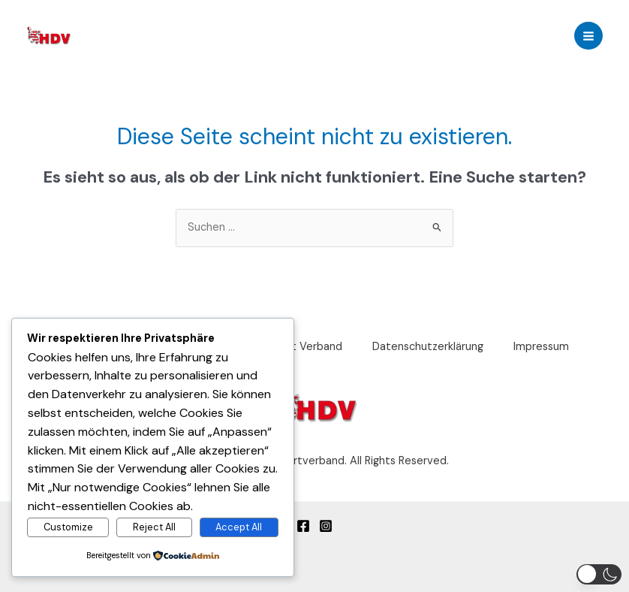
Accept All (238, 527)
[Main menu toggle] (588, 36)
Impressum (541, 347)
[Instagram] (326, 526)
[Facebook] (303, 526)
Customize (68, 527)
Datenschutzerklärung (427, 347)
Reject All (154, 527)
